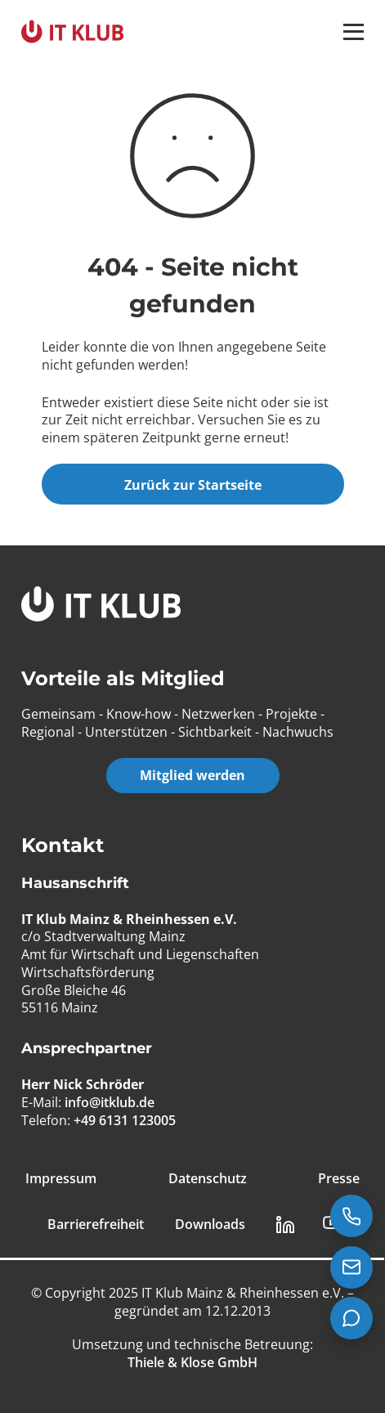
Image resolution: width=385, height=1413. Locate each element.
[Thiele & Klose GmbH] (192, 1362)
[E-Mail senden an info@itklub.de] (351, 1267)
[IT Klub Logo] (101, 606)
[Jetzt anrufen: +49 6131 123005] (351, 1216)
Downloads (210, 1224)
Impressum (60, 1178)
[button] (353, 32)
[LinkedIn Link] (285, 1225)
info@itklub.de (109, 1102)
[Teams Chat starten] (351, 1318)
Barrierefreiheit (95, 1224)
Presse (339, 1178)
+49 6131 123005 (125, 1120)
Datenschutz (207, 1178)
